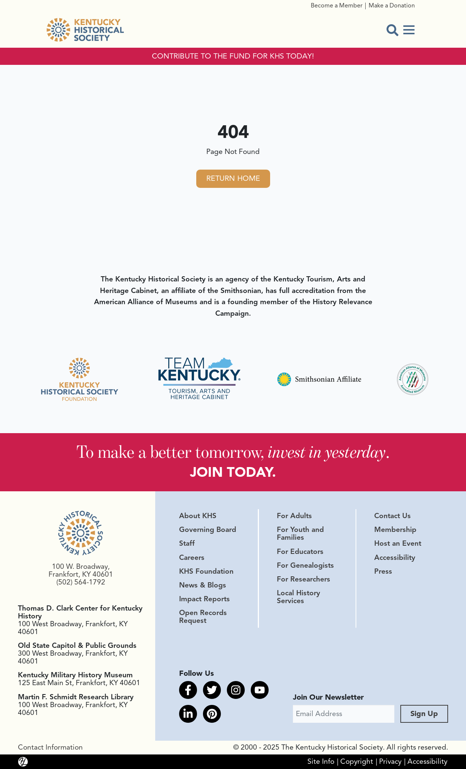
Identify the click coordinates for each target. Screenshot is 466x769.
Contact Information (50, 747)
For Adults (294, 515)
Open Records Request (203, 616)
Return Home (233, 178)
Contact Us (392, 515)
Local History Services (298, 597)
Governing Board (207, 529)
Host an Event (397, 543)
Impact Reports (204, 599)
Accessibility (394, 557)
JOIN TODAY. (233, 472)
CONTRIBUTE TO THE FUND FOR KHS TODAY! (233, 56)
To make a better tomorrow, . (233, 451)
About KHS (197, 515)
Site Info (320, 761)
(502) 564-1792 (80, 582)
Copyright (356, 761)
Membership (395, 529)
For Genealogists (305, 565)
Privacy (390, 761)
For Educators (300, 551)
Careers (191, 557)
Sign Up (424, 713)
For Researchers (303, 579)
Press (383, 571)
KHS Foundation (206, 571)
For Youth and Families (300, 533)
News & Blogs (202, 585)
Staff (187, 543)
